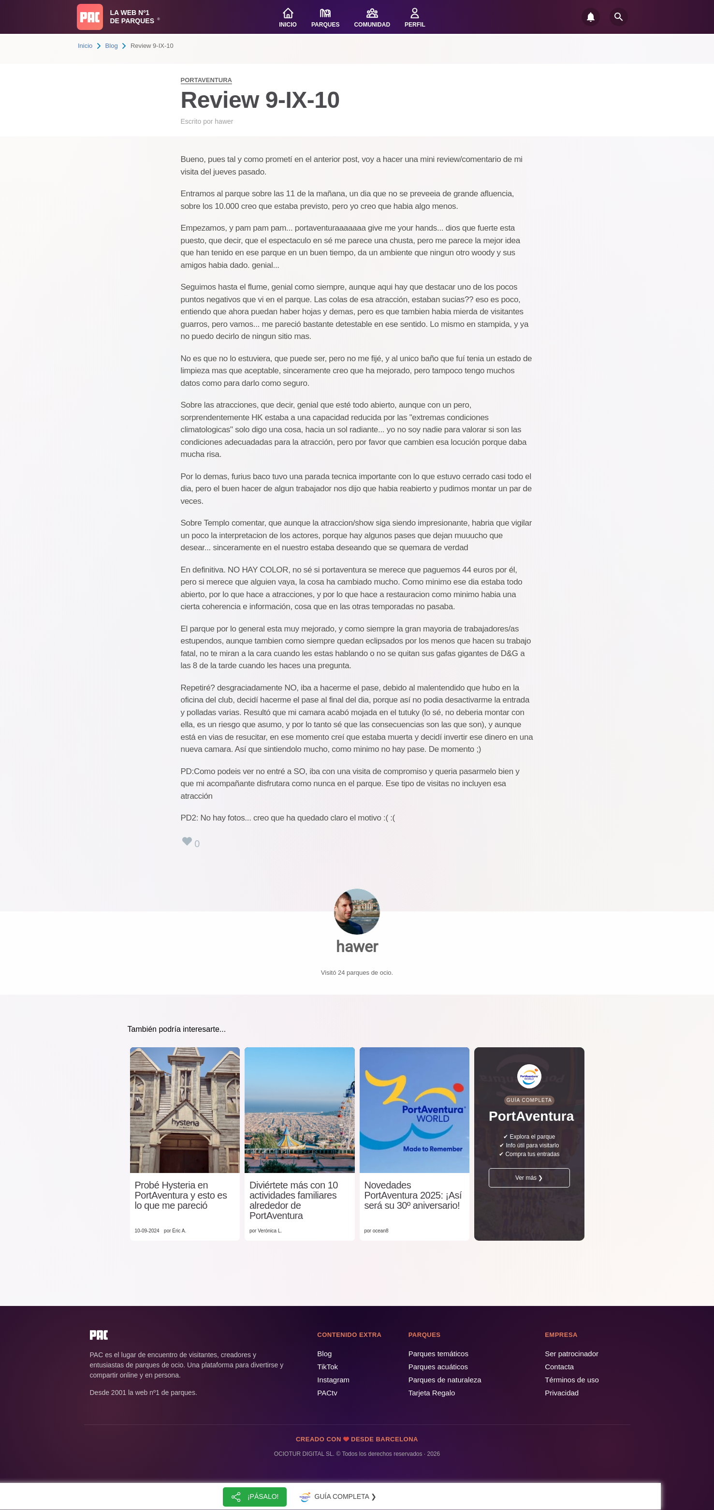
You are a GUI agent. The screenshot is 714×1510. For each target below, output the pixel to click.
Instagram (333, 1380)
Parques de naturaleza (444, 1380)
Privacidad (562, 1393)
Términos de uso (572, 1380)
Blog (111, 45)
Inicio (85, 45)
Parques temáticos (438, 1353)
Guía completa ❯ (337, 1497)
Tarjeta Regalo (431, 1393)
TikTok (327, 1367)
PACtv (327, 1393)
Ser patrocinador (571, 1353)
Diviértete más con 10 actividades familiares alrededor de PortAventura (293, 1200)
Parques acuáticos (438, 1367)
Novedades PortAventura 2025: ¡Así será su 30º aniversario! (413, 1195)
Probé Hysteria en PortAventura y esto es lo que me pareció (181, 1195)
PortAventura (206, 80)
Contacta (559, 1367)
